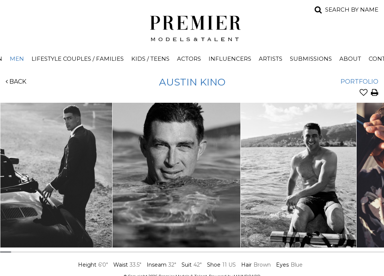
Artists (270, 58)
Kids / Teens (150, 58)
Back (16, 81)
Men (17, 58)
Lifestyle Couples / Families (78, 58)
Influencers (229, 58)
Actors (189, 58)
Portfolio (359, 81)
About (350, 58)
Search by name (351, 9)
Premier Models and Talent (192, 27)
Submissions (311, 58)
